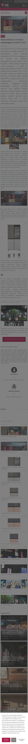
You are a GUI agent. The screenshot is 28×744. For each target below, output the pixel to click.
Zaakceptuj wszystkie (6, 740)
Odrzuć (13, 739)
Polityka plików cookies (21, 740)
